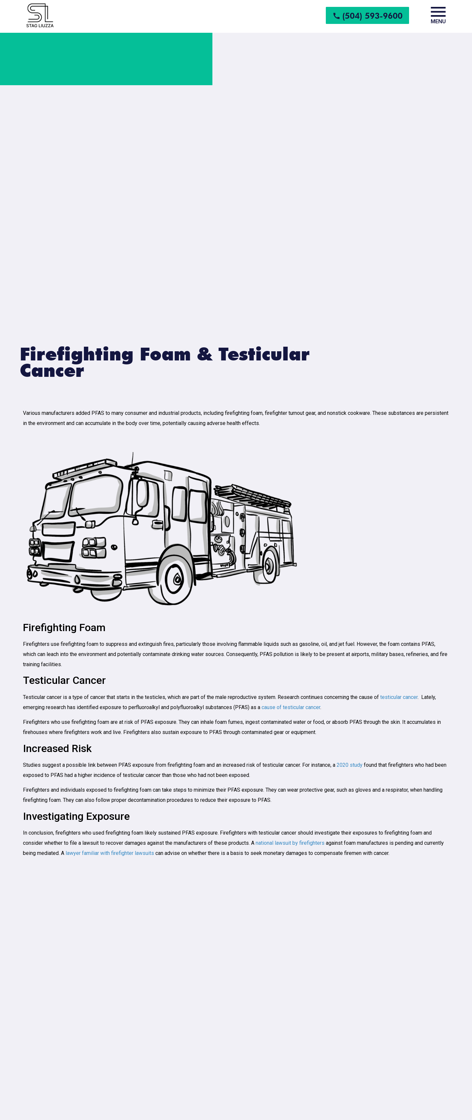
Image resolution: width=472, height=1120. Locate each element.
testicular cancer (399, 697)
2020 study (350, 765)
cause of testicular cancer (291, 707)
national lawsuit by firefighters (290, 843)
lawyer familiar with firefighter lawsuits (110, 853)
